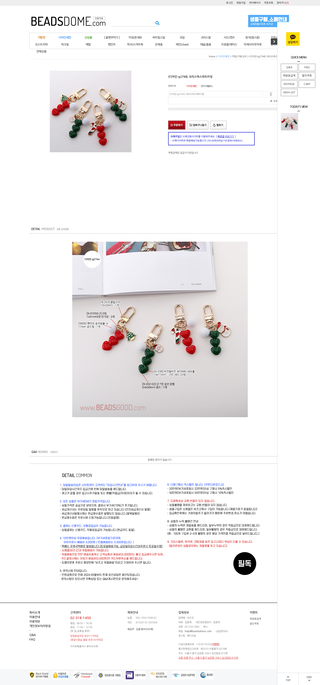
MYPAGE (289, 84)
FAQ (307, 67)
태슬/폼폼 (205, 44)
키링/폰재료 (135, 37)
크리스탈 (206, 37)
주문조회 (268, 3)
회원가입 (241, 3)
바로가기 (226, 136)
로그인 (229, 3)
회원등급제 (289, 75)
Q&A (289, 67)
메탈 (88, 44)
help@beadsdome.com (198, 631)
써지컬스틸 (158, 37)
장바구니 (283, 3)
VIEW (216, 644)
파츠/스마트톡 (135, 44)
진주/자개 (276, 37)
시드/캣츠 (229, 37)
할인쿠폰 (307, 75)
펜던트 (112, 44)
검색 (156, 23)
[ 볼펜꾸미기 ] (112, 37)
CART (307, 84)
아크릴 (65, 44)
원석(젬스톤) (252, 37)
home (212, 56)
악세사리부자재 (252, 44)
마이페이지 (254, 3)
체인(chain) (182, 44)
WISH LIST (289, 92)
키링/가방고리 (239, 56)
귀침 (182, 37)
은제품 (158, 44)
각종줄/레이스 (229, 44)
